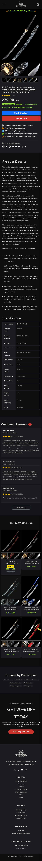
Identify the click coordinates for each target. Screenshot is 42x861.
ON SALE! (10, 566)
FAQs (21, 795)
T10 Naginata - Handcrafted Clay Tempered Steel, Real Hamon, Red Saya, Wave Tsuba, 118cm (10, 562)
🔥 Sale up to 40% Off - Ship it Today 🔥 (21, 11)
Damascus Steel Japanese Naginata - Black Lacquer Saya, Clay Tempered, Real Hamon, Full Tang (31, 562)
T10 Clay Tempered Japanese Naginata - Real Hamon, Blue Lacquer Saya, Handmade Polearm (11, 609)
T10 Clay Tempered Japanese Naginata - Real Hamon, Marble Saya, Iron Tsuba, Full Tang (11, 650)
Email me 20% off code (12, 143)
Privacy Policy (21, 818)
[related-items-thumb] (11, 544)
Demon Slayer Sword (21, 845)
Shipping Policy (21, 810)
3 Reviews (14, 95)
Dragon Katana (8, 680)
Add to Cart (21, 118)
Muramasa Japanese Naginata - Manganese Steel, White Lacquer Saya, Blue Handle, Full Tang (31, 609)
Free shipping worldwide (22, 107)
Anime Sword (21, 848)
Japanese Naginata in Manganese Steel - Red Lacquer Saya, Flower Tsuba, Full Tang (31, 650)
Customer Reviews (21, 789)
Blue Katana (18, 680)
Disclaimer (21, 830)
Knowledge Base (21, 792)
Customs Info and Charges (21, 833)
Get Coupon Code (21, 731)
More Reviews (21, 508)
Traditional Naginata (15, 683)
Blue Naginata (28, 686)
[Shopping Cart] (38, 4)
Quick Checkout (21, 113)
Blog (21, 798)
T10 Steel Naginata (15, 686)
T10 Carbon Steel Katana (31, 680)
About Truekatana (21, 781)
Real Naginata (28, 683)
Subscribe (21, 787)
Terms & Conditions (21, 815)
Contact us (21, 784)
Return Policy (21, 813)
